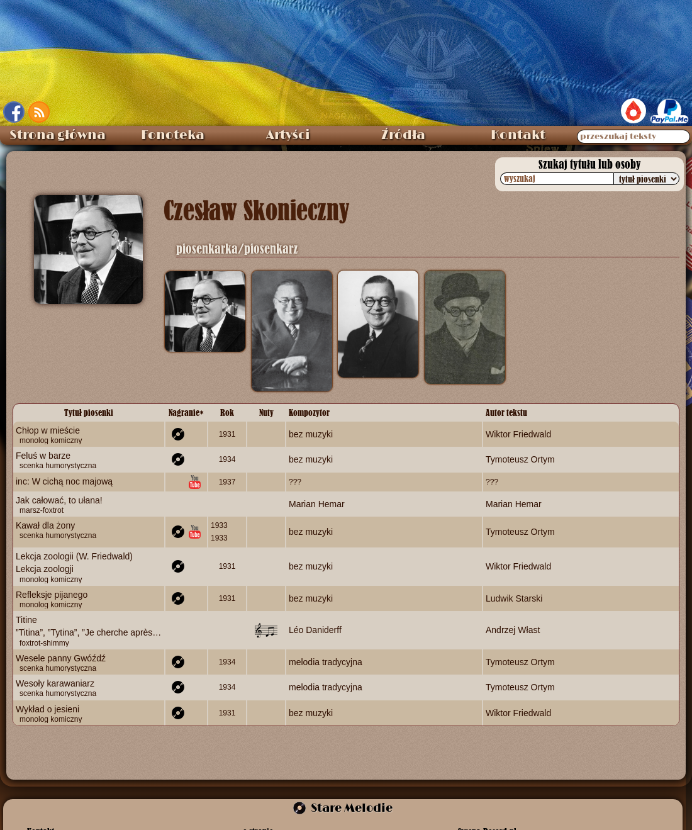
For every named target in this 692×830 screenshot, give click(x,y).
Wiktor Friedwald (518, 434)
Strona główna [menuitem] (57, 135)
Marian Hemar (317, 503)
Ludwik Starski (514, 598)
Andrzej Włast (513, 630)
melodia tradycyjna (325, 661)
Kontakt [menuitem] (518, 135)
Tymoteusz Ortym (520, 459)
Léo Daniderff (315, 630)
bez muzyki (311, 434)
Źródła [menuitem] (403, 135)
